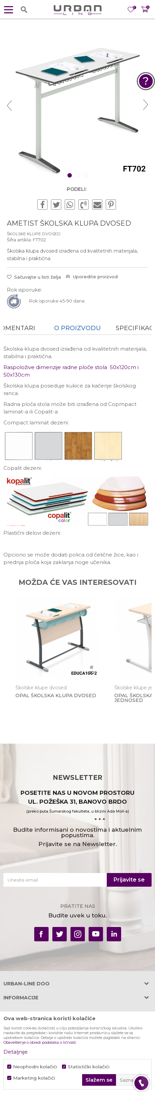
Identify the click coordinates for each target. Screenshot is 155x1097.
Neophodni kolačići (35, 1067)
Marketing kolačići (34, 1078)
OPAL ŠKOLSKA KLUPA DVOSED (55, 695)
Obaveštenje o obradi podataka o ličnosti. (40, 1042)
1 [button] (70, 175)
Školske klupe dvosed (34, 233)
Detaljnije (15, 1052)
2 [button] (78, 175)
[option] (77, 105)
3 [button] (86, 175)
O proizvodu (77, 328)
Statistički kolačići (88, 1067)
